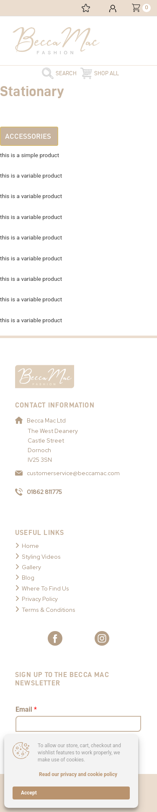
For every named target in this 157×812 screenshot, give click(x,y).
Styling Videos (41, 556)
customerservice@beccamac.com (67, 473)
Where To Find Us (45, 588)
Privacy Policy (40, 599)
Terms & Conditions (48, 609)
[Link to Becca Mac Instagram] (102, 638)
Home (30, 546)
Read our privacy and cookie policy (78, 774)
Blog (28, 577)
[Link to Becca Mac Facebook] (55, 638)
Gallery (31, 567)
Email (26, 709)
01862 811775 (38, 492)
